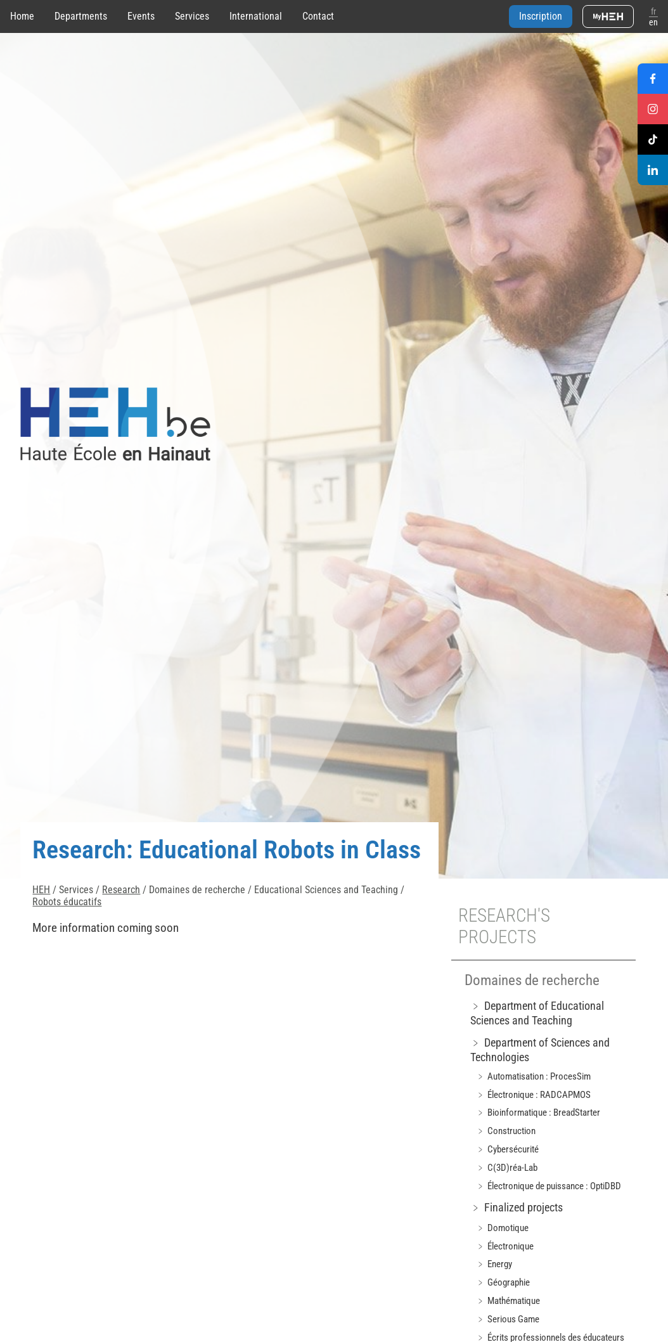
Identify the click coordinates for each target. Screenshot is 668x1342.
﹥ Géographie (503, 1282)
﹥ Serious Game (507, 1319)
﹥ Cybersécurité (507, 1149)
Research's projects (504, 926)
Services (192, 16)
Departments (81, 16)
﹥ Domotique (502, 1228)
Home (22, 16)
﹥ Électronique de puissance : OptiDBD (548, 1186)
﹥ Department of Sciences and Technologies (540, 1050)
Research (121, 890)
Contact (318, 16)
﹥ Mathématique (508, 1301)
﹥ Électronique (505, 1246)
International (255, 16)
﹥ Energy (494, 1264)
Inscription (540, 16)
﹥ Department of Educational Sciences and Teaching (537, 1013)
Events (141, 16)
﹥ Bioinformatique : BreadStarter (538, 1112)
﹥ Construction (506, 1131)
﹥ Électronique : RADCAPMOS (533, 1094)
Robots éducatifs (66, 902)
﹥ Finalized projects (516, 1207)
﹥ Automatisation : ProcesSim (533, 1076)
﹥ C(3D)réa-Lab (506, 1167)
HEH (41, 890)
